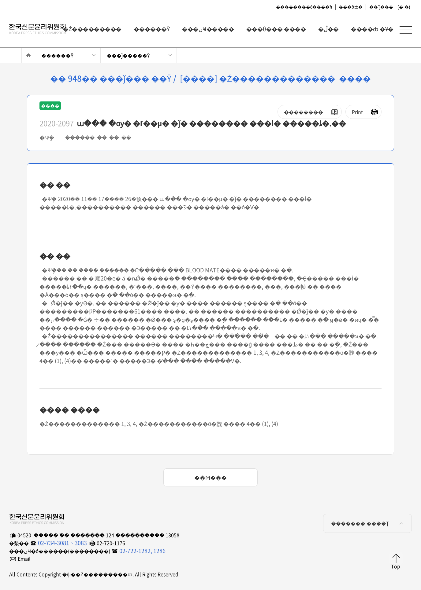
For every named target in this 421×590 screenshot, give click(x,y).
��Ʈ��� (381, 7)
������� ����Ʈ (368, 523)
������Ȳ (57, 55)
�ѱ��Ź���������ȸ (33, 27)
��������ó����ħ (304, 7)
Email (24, 558)
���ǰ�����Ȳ (128, 55)
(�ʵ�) (403, 7)
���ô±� (351, 7)
